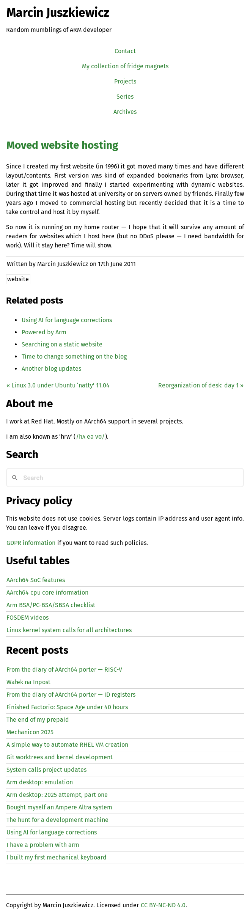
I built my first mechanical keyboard (56, 857)
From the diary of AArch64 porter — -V (64, 669)
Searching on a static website (62, 344)
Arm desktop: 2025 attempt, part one (57, 794)
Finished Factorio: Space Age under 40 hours (67, 707)
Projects (125, 81)
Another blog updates (51, 368)
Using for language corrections (67, 320)
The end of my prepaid (37, 719)
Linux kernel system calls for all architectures (69, 630)
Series (125, 96)
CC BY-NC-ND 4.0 (163, 905)
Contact (125, 51)
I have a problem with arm (42, 844)
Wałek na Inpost (28, 682)
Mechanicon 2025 (29, 732)
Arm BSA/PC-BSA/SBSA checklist (50, 605)
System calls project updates (46, 769)
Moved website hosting (62, 145)
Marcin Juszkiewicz (57, 12)
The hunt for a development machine (57, 819)
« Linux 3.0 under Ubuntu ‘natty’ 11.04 (58, 385)
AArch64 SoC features (35, 580)
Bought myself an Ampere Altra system (59, 807)
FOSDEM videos (27, 617)
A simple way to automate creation (67, 744)
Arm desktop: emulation (39, 782)
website (18, 279)
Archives (125, 111)
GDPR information (30, 542)
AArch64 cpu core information (47, 592)
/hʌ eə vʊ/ (90, 436)
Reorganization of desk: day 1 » (201, 385)
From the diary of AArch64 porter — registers (70, 694)
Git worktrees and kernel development (59, 757)
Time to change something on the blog (74, 356)
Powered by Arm (44, 332)
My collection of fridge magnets (125, 66)
